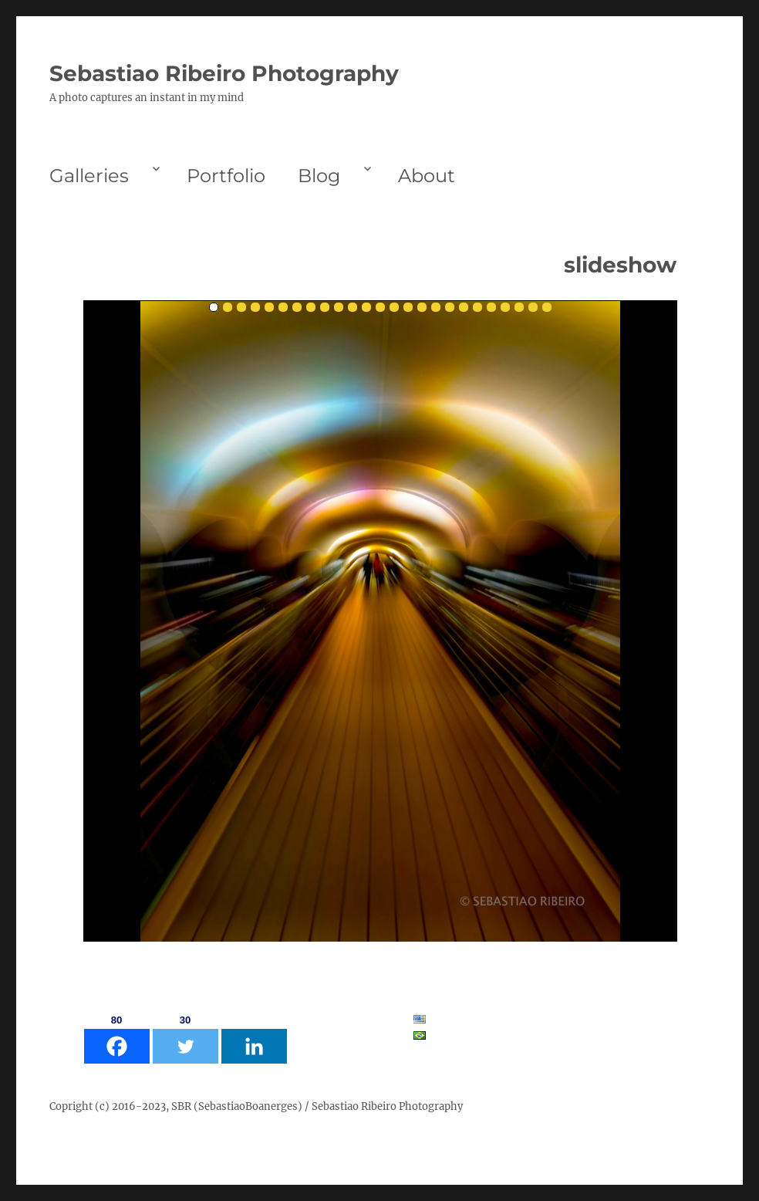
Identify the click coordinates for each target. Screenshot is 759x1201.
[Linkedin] (254, 1037)
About (426, 175)
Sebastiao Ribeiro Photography (224, 73)
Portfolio (226, 175)
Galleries (89, 175)
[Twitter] (185, 1037)
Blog (319, 175)
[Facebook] (117, 1037)
